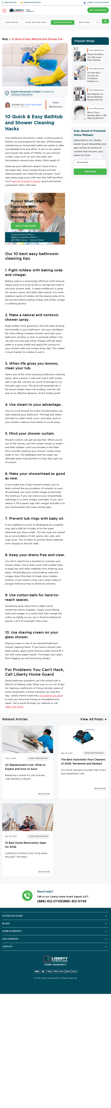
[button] (27, 896)
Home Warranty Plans (36, 22)
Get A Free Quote (25, 226)
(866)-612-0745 (14, 707)
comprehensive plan (50, 696)
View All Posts (91, 719)
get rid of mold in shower (26, 181)
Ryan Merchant (33, 105)
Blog (5, 39)
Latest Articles (11, 22)
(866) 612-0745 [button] (10, 2)
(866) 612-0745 (49, 901)
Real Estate (84, 22)
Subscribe (90, 172)
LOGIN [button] (98, 2)
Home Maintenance (62, 22)
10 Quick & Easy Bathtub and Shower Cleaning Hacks (37, 39)
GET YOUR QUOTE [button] (98, 10)
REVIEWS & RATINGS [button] (32, 2)
